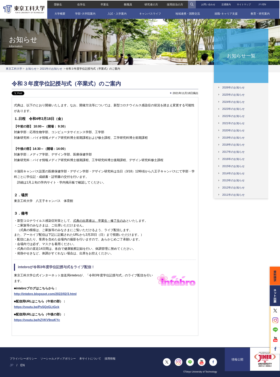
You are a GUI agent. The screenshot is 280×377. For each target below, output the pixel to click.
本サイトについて (90, 358)
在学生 (81, 3)
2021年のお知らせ (51, 68)
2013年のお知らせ (233, 180)
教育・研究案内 (260, 13)
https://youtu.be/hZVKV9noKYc (37, 320)
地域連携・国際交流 (187, 13)
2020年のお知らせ (233, 130)
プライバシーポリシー (23, 358)
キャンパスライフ (150, 13)
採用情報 (110, 358)
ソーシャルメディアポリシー (58, 358)
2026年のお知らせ (233, 87)
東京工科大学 (14, 68)
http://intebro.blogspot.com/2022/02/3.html (45, 294)
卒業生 (104, 3)
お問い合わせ (208, 4)
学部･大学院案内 (85, 13)
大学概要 (59, 13)
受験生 (57, 3)
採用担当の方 (175, 3)
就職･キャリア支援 (226, 13)
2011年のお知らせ (233, 194)
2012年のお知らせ (233, 187)
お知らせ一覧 (241, 55)
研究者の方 (151, 3)
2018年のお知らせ (233, 144)
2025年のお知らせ (233, 94)
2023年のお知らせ (233, 108)
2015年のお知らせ (233, 166)
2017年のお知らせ (233, 151)
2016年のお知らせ (233, 159)
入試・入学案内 (116, 13)
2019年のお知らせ (233, 137)
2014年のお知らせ (233, 173)
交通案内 (226, 4)
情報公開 (237, 362)
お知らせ (31, 68)
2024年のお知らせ (233, 101)
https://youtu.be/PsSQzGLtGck (36, 307)
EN (264, 4)
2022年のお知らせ (233, 116)
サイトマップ (244, 4)
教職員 (128, 3)
